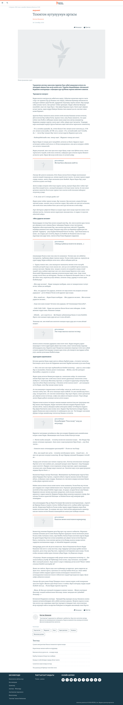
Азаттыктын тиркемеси (16, 692)
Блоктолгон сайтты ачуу (16, 679)
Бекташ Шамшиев (38, 19)
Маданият (36, 10)
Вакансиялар (13, 695)
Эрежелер (12, 685)
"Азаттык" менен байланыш (17, 698)
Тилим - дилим (39, 679)
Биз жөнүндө (13, 682)
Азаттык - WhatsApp (15, 689)
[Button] (78, 27)
